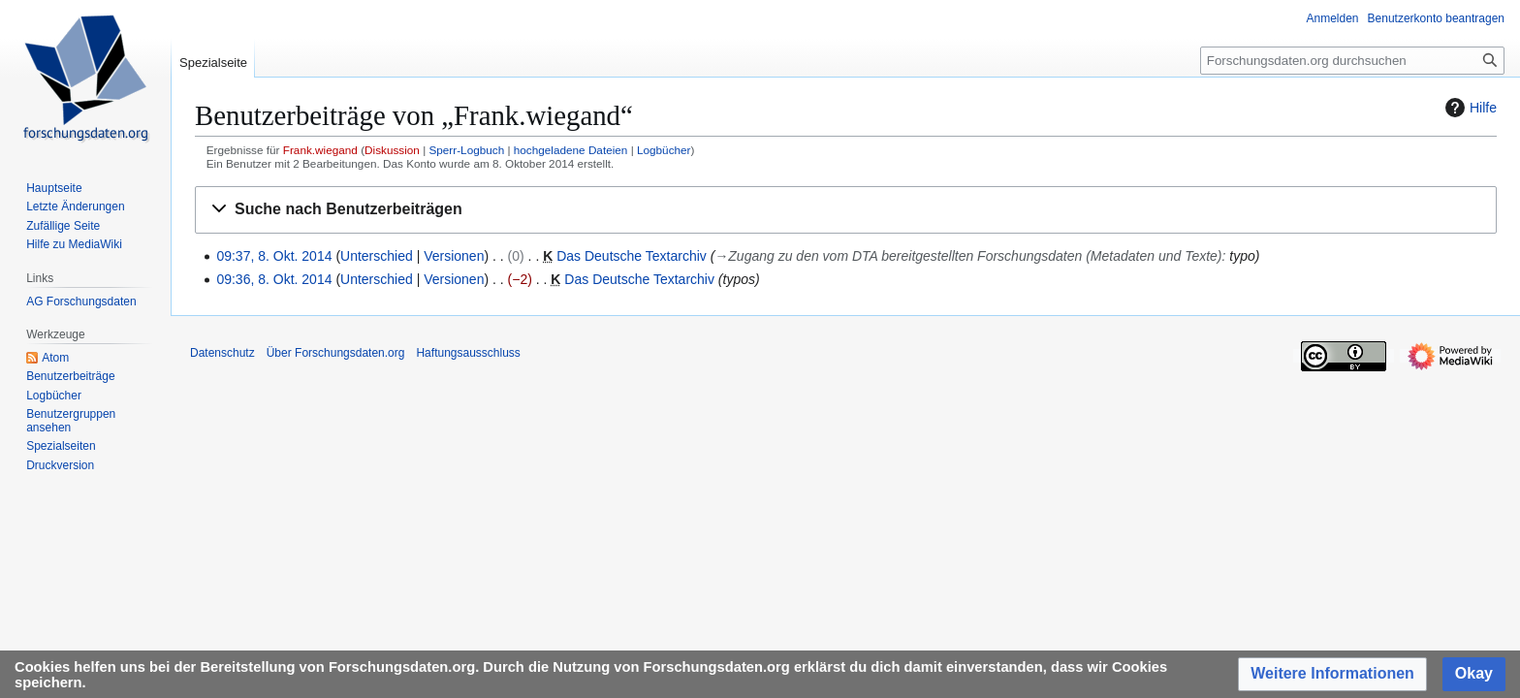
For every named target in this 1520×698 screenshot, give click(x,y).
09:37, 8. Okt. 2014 (274, 256)
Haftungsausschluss (468, 353)
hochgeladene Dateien (571, 149)
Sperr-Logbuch (466, 149)
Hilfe (1469, 107)
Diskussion (392, 149)
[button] (845, 210)
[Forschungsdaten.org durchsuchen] (1352, 61)
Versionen (454, 256)
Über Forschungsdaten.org (336, 353)
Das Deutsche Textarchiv (631, 256)
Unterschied (376, 256)
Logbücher (664, 149)
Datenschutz (222, 353)
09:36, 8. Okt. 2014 (274, 279)
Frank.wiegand (320, 149)
